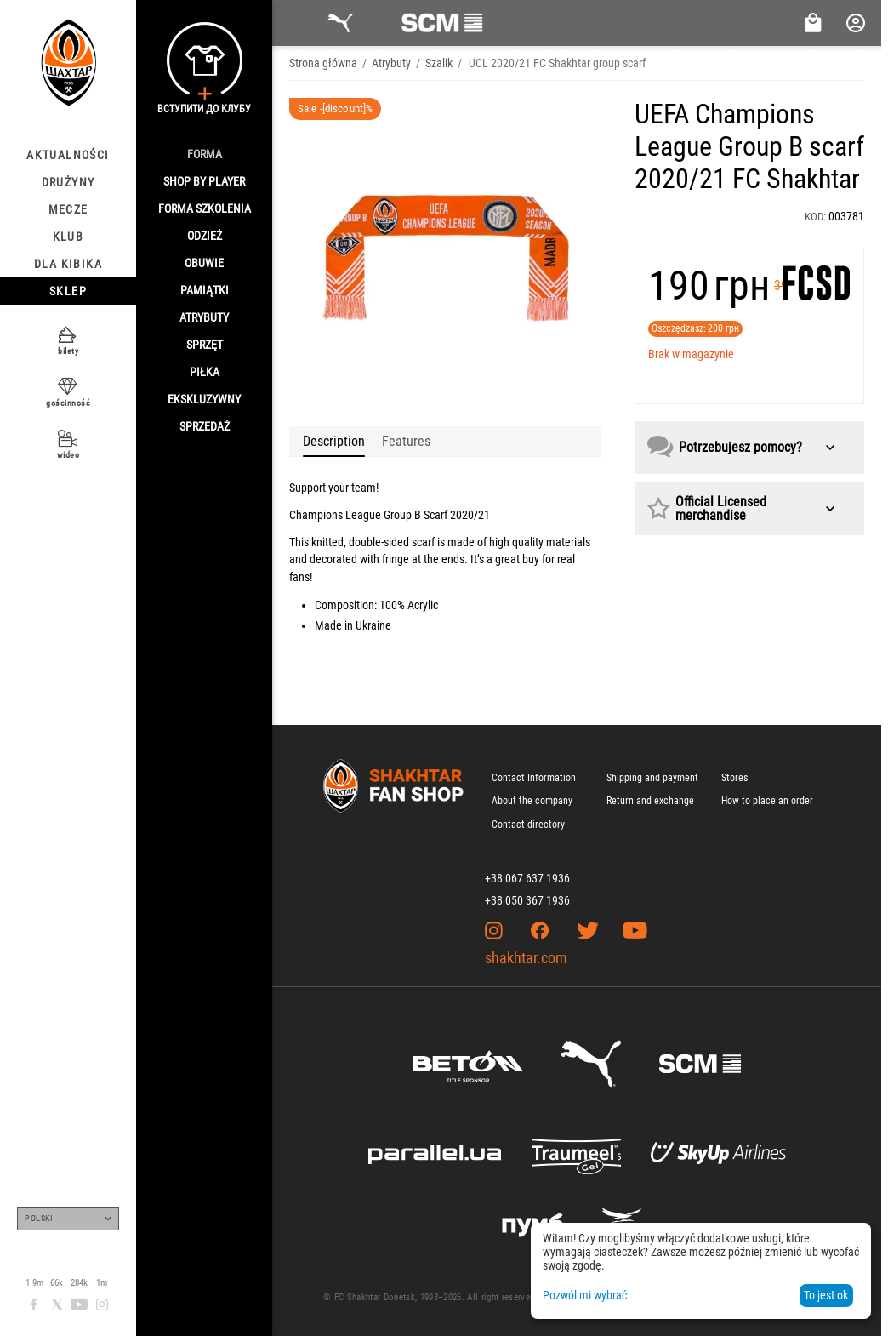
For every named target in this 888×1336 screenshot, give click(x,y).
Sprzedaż (204, 426)
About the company (532, 801)
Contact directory (528, 825)
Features (406, 441)
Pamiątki (204, 290)
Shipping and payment (652, 778)
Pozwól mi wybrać (585, 1295)
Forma (204, 154)
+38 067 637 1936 (527, 878)
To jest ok (826, 1295)
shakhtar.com (526, 958)
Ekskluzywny (204, 399)
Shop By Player (204, 181)
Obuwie (204, 263)
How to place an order (767, 801)
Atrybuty (204, 317)
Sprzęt (204, 344)
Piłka (204, 372)
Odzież (204, 236)
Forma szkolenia (204, 208)
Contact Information (534, 778)
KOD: (815, 216)
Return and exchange (650, 801)
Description (334, 441)
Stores (734, 778)
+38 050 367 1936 (527, 900)
